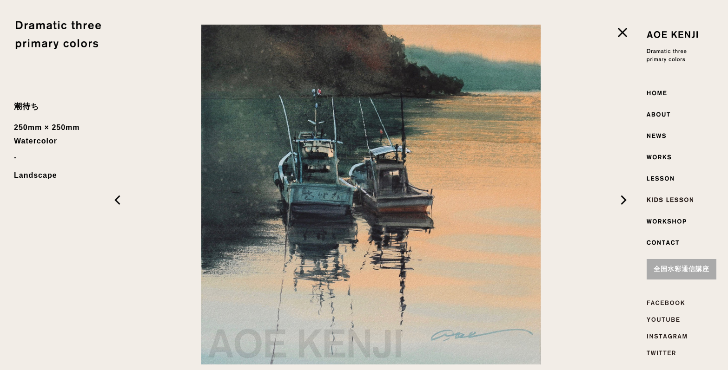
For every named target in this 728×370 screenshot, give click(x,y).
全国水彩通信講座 (681, 269)
